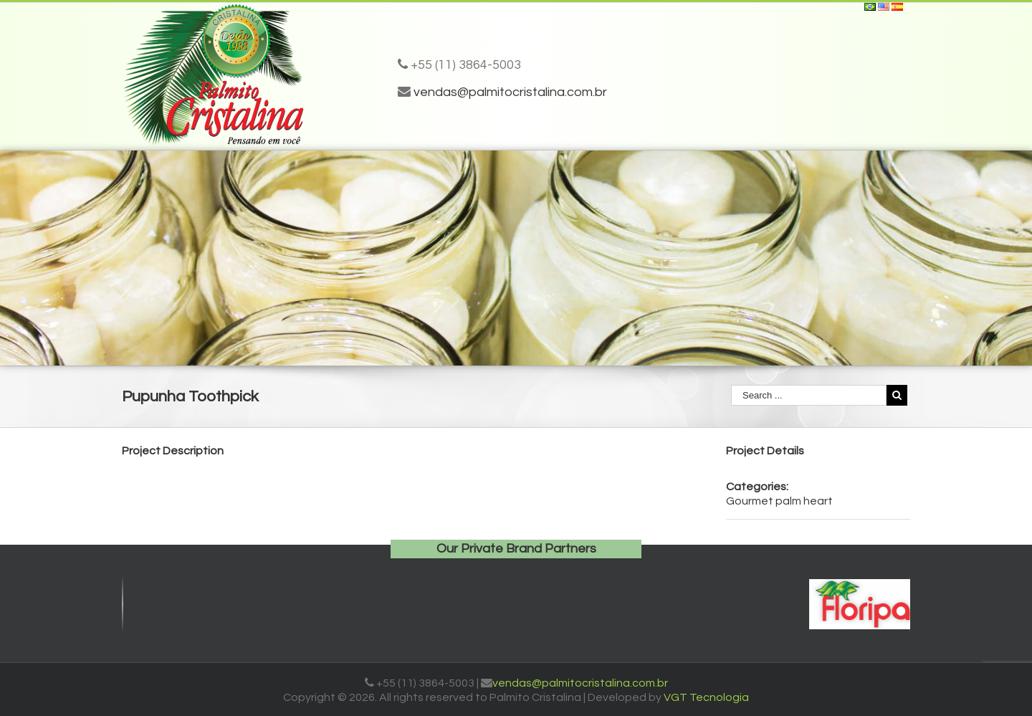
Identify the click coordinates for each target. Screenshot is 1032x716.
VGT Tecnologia (706, 697)
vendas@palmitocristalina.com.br (510, 92)
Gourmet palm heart (779, 501)
